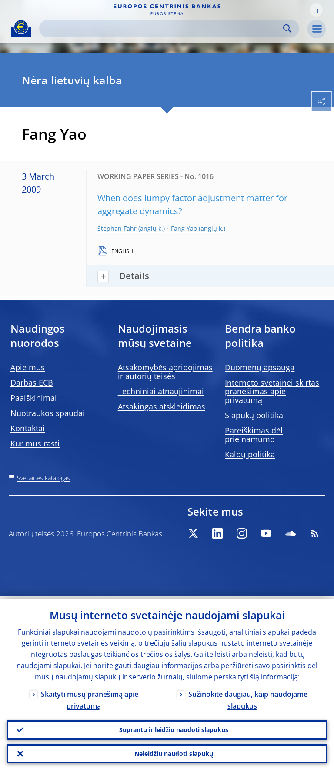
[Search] (162, 28)
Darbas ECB (31, 382)
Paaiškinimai (33, 398)
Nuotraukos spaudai (47, 413)
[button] (316, 10)
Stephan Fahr (117, 228)
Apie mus (27, 367)
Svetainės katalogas (43, 478)
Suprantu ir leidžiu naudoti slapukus (173, 727)
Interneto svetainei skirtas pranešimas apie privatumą (272, 391)
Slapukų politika (254, 415)
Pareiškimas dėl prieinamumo (254, 434)
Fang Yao (184, 228)
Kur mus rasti (35, 443)
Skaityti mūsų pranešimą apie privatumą (89, 696)
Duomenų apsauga (259, 367)
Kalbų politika (250, 454)
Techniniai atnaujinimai (161, 391)
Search (287, 28)
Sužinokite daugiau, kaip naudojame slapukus (247, 696)
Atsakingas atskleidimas (161, 406)
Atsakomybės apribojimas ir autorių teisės (165, 371)
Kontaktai (27, 428)
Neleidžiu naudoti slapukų (173, 753)
